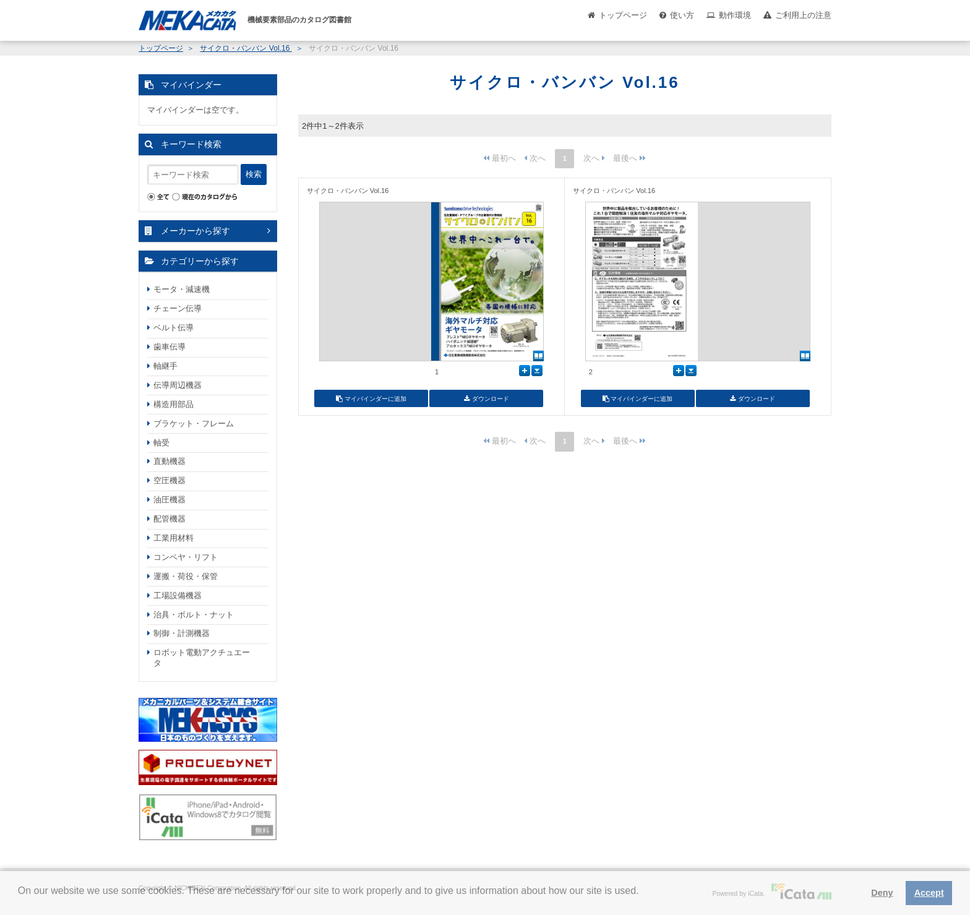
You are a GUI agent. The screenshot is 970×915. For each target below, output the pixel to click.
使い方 (682, 15)
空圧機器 (169, 480)
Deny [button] (882, 893)
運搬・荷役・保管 (185, 576)
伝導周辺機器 (177, 385)
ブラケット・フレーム (193, 423)
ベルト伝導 (173, 327)
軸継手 (165, 366)
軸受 (161, 442)
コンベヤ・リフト (185, 557)
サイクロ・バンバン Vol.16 (245, 48)
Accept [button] (929, 893)
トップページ (623, 15)
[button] (20, 900)
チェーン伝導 (177, 308)
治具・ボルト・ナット (193, 614)
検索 (254, 174)
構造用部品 (173, 404)
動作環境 (735, 15)
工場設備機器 (177, 595)
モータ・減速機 (181, 289)
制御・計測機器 (181, 633)
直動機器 (169, 461)
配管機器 (169, 518)
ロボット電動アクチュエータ (201, 658)
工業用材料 (173, 538)
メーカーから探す (195, 230)
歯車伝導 (169, 346)
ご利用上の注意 (803, 15)
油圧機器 (169, 499)
